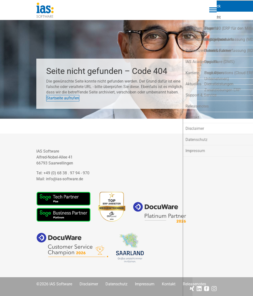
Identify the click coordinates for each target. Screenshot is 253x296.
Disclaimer (89, 284)
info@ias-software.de (64, 179)
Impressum (144, 284)
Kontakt (168, 284)
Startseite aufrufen (70, 95)
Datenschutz (116, 284)
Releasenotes (194, 284)
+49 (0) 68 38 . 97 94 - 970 (66, 173)
